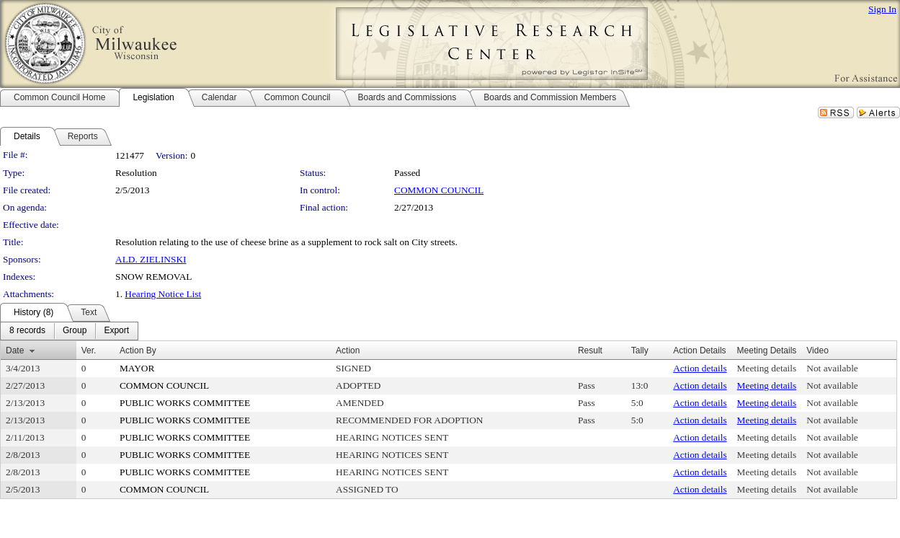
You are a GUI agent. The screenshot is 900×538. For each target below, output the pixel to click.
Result (590, 350)
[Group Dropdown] (74, 331)
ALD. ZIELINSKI (150, 259)
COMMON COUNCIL (439, 190)
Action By (138, 350)
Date (15, 350)
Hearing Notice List (163, 293)
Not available (831, 368)
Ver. (89, 350)
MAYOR (137, 368)
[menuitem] (27, 331)
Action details (699, 368)
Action (348, 350)
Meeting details (767, 368)
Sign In (882, 9)
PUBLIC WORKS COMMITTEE (185, 402)
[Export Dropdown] (116, 331)
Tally (640, 350)
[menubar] (69, 331)
